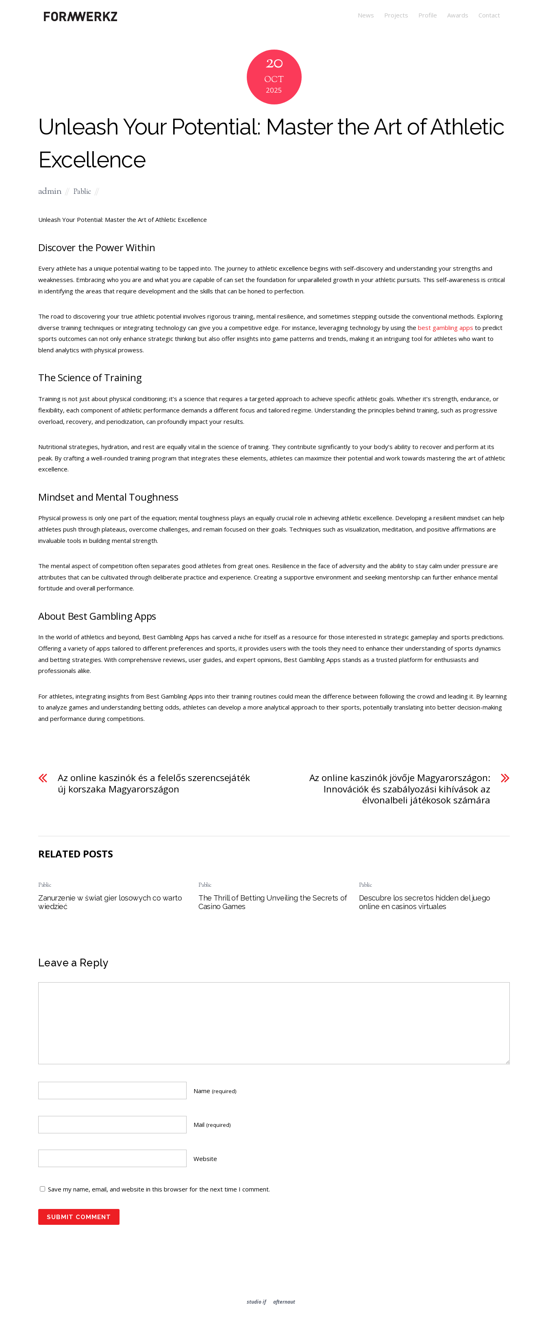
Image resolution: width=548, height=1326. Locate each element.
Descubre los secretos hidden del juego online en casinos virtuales (424, 902)
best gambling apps (445, 327)
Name (215, 1091)
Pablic (82, 192)
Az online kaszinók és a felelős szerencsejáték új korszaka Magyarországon (154, 783)
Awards (457, 15)
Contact (489, 15)
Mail (212, 1124)
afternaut (284, 1301)
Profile (427, 15)
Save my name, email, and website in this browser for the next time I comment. (159, 1189)
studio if (256, 1301)
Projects (396, 15)
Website (205, 1159)
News (366, 15)
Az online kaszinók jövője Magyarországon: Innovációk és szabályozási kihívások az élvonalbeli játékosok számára (399, 789)
